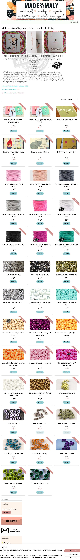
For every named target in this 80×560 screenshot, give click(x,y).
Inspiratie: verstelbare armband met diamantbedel (12, 173)
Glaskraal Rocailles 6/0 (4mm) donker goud (51, 391)
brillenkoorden (46, 519)
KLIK (41, 80)
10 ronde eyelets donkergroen (51, 487)
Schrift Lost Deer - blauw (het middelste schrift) (32, 113)
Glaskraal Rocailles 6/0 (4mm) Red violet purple (51, 328)
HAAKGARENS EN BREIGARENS (9, 236)
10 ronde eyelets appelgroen (32, 487)
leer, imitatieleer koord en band (12, 274)
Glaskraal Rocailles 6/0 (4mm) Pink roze (51, 358)
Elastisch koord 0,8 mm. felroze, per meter (51, 207)
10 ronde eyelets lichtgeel (70, 391)
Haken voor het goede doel (11, 360)
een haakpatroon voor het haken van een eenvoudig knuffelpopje (11, 147)
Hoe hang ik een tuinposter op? (13, 176)
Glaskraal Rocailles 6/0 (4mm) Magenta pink (70, 358)
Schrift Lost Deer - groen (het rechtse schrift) (51, 113)
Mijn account (74, 22)
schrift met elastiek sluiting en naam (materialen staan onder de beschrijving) (12, 163)
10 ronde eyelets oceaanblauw (32, 455)
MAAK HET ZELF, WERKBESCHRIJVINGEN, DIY (12, 88)
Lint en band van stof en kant (11, 279)
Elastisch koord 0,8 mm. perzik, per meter (51, 177)
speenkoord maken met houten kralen (12, 107)
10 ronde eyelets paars (70, 454)
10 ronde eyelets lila (32, 422)
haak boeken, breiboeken (10, 242)
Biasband (6, 205)
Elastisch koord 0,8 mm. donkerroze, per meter (51, 238)
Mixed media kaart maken (11, 167)
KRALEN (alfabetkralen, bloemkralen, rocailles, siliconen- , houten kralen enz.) (11, 268)
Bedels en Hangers (9, 200)
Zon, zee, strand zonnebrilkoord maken (10, 122)
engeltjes (38, 510)
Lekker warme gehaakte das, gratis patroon (12, 158)
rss (37, 557)
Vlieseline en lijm (8, 351)
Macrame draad (7, 282)
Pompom (6, 302)
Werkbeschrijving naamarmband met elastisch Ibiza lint (12, 141)
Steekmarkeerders (8, 334)
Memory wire (7, 284)
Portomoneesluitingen (9, 304)
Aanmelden (31, 539)
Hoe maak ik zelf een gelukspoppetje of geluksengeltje (10, 112)
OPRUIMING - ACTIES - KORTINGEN (10, 83)
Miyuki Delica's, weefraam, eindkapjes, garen (11, 288)
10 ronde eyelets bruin (51, 422)
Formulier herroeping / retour (63, 515)
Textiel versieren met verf (10, 336)
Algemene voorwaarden (62, 514)
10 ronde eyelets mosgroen (70, 423)
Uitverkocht (51, 433)
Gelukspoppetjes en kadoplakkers (9, 232)
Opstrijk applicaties (9, 299)
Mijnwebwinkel (56, 557)
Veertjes (6, 339)
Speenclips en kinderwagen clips (12, 331)
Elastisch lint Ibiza (8, 226)
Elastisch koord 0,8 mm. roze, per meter (32, 177)
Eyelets (6, 229)
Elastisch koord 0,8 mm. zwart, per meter (32, 238)
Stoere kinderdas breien (11, 155)
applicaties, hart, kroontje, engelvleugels (10, 196)
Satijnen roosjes (8, 315)
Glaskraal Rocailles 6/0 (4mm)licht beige (32, 328)
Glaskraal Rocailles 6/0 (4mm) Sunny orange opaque (32, 359)
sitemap (34, 557)
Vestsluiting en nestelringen (11, 346)
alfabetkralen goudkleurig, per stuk (70, 268)
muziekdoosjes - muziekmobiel (12, 291)
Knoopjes (6, 257)
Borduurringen (7, 213)
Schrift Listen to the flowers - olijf (70, 113)
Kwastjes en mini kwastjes (10, 271)
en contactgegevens (11, 521)
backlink (6, 363)
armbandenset (32, 519)
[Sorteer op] (64, 90)
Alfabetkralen (7, 193)
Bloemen (6, 210)
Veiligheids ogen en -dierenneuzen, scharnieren (10, 342)
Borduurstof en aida (9, 216)
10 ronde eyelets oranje (51, 454)
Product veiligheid (60, 521)
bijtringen (6, 208)
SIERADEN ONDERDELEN (11, 327)
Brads (5, 218)
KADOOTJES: (7, 187)
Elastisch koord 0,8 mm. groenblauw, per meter (70, 238)
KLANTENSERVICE (9, 75)
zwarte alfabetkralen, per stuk (51, 268)
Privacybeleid (59, 517)
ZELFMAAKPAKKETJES (10, 183)
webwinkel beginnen (43, 557)
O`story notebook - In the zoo (51, 145)
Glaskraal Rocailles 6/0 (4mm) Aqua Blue (70, 298)
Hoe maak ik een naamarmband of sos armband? (13, 131)
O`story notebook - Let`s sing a (70, 145)
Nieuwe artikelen (8, 79)
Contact (57, 510)
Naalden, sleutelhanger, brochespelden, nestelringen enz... (11, 295)
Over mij (4, 521)
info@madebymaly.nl (6, 515)
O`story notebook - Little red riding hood (32, 145)
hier (5, 517)
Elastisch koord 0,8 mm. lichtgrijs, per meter (32, 207)
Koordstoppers (7, 263)
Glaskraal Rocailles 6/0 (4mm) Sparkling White (32, 391)
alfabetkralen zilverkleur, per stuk (32, 298)
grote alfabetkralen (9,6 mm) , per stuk (51, 298)
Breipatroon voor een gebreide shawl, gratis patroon (13, 151)
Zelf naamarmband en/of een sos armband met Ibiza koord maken (12, 136)
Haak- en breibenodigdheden (11, 239)
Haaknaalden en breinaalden (11, 245)
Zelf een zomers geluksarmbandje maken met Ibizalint (12, 127)
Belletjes (6, 202)
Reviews (6, 73)
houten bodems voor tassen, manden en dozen (11, 248)
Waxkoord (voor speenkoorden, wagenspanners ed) (12, 354)
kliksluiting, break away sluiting (12, 254)
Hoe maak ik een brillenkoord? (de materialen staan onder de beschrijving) (13, 117)
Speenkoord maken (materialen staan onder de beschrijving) (13, 95)
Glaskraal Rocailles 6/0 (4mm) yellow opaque (70, 328)
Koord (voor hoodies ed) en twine (11, 260)
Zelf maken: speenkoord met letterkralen (12, 103)
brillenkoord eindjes (9, 221)
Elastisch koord (8, 223)
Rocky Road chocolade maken (12, 169)
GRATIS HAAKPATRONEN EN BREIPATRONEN (12, 179)
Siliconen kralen (8, 323)
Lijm (5, 277)
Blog (5, 365)
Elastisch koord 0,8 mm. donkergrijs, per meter (70, 177)
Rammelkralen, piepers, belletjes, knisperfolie (10, 308)
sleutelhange (45, 508)
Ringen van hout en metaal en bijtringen (11, 312)
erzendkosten (59, 512)
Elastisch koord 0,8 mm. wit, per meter (70, 207)
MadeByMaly (7, 70)
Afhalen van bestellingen (62, 508)
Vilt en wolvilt (7, 348)
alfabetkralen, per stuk (32, 267)
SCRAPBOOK (7, 320)
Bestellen (32, 123)
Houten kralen (7, 251)
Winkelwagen (6, 40)
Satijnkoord (6, 318)
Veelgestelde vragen (61, 519)
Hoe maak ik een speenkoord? (12, 91)
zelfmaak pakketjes (37, 508)
